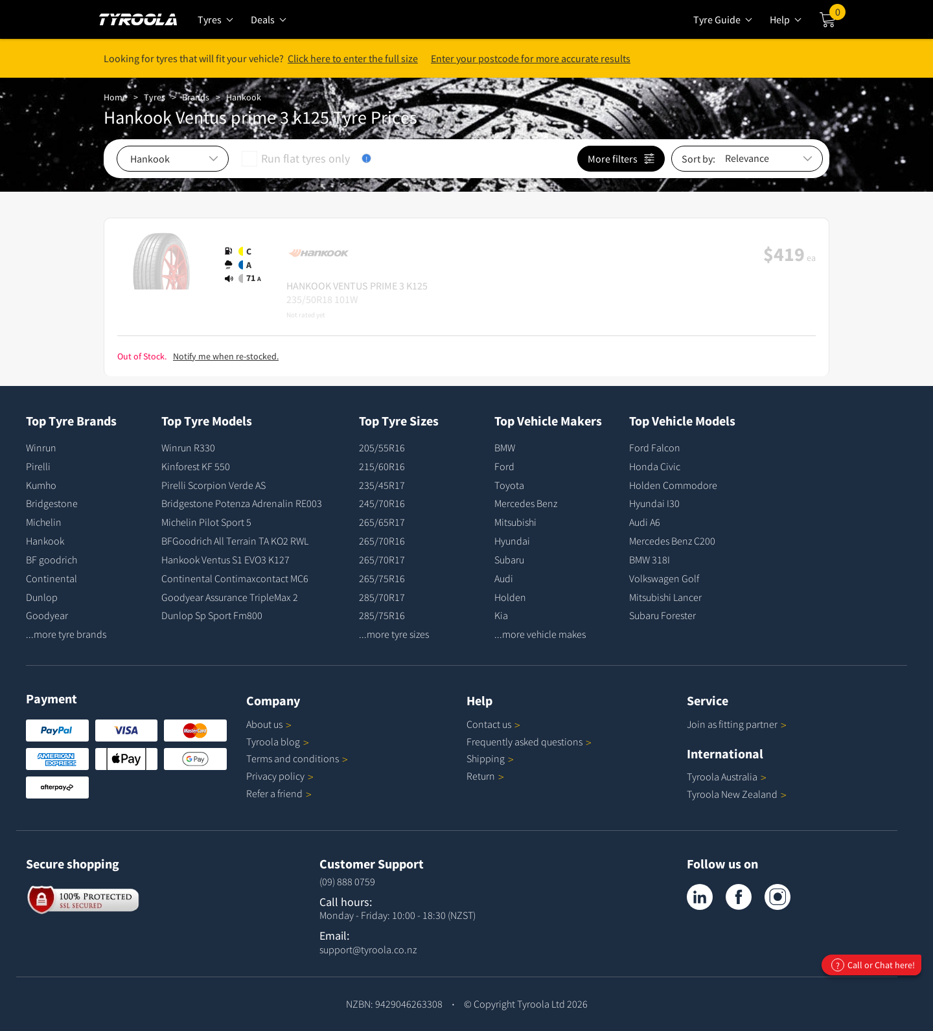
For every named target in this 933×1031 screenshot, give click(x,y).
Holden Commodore (673, 485)
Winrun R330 (188, 447)
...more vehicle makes (540, 634)
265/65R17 (382, 522)
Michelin (44, 522)
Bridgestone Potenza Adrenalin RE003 (241, 503)
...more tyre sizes (394, 634)
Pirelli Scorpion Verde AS (213, 485)
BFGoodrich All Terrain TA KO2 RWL (234, 540)
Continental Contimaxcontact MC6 (234, 578)
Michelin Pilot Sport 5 (206, 522)
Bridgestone (52, 503)
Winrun (41, 447)
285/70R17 (382, 597)
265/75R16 (382, 578)
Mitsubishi (515, 522)
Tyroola (277, 741)
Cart (837, 15)
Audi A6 (644, 522)
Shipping (485, 758)
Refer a (279, 793)
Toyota (509, 485)
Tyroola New (737, 793)
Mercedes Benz (525, 503)
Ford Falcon (654, 447)
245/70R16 (382, 503)
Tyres (154, 97)
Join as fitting (737, 724)
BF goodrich (51, 559)
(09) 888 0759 (347, 881)
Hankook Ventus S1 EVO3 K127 (225, 559)
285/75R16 (382, 615)
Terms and (297, 758)
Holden (510, 597)
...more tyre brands (66, 634)
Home (115, 97)
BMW (504, 447)
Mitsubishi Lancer (665, 597)
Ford (504, 466)
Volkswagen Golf (664, 578)
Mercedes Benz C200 (672, 540)
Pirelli (38, 466)
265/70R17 (382, 559)
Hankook (243, 97)
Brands (195, 97)
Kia (501, 615)
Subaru (509, 559)
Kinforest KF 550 (195, 466)
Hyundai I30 (654, 503)
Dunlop (42, 597)
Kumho (41, 485)
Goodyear (47, 615)
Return (480, 775)
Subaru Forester (662, 615)
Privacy (280, 775)
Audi (503, 578)
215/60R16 (382, 466)
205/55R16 (382, 447)
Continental (51, 578)
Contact (493, 724)
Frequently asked (529, 741)
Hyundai (512, 540)
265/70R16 (382, 540)
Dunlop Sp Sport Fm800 (211, 615)
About (269, 724)
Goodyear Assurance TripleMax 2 (229, 597)
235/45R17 (382, 485)
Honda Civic (654, 466)
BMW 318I (649, 559)
